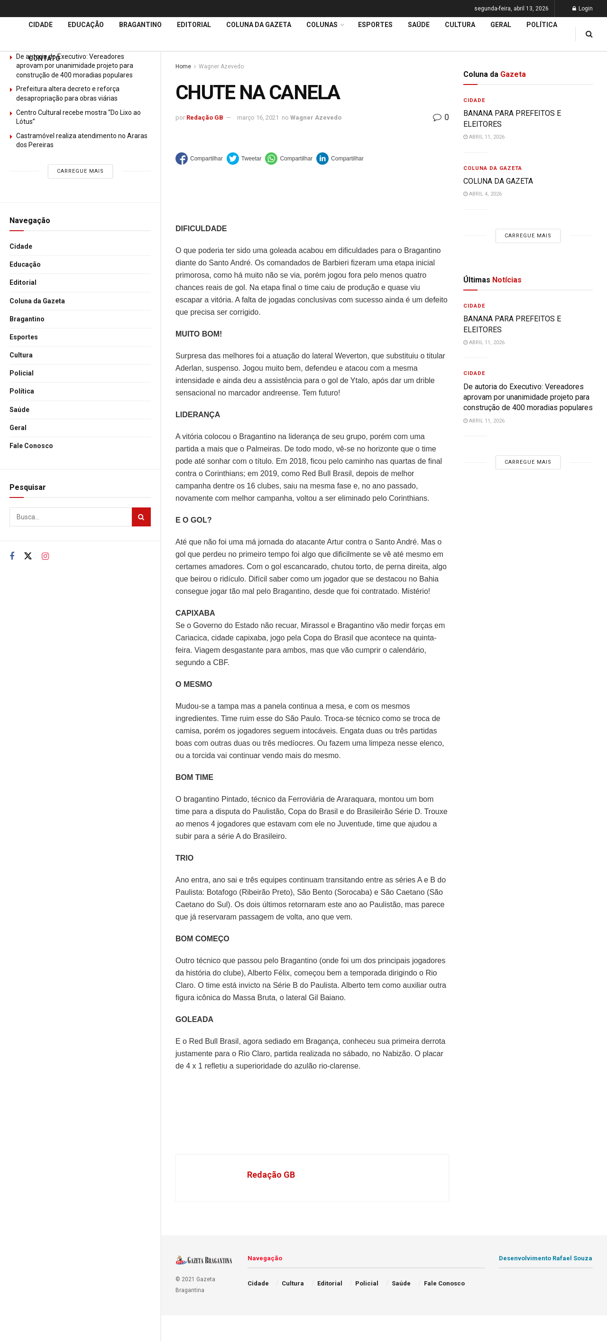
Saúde (19, 409)
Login (582, 8)
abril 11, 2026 (484, 137)
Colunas (322, 24)
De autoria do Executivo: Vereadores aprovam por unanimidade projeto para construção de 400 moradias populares (528, 397)
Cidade (20, 246)
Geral (18, 427)
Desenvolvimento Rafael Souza (545, 1258)
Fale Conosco (31, 446)
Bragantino (27, 319)
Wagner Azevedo (315, 117)
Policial (21, 373)
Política (21, 391)
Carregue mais (80, 171)
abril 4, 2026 (482, 194)
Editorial (23, 282)
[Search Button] (141, 516)
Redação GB (204, 117)
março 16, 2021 (258, 117)
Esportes (23, 337)
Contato (44, 58)
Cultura (21, 355)
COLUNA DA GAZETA (498, 181)
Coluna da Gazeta (37, 301)
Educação (25, 264)
